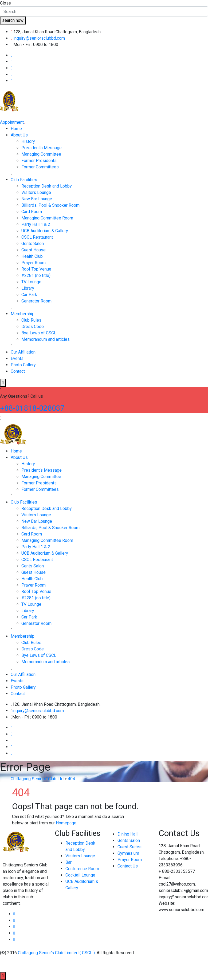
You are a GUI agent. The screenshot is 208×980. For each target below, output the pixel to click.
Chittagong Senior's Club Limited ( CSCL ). (57, 952)
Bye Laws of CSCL (38, 332)
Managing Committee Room (47, 218)
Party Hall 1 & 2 (35, 224)
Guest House (33, 249)
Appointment (12, 122)
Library (27, 288)
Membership (22, 313)
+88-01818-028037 (32, 408)
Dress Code (32, 326)
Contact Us (127, 866)
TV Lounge (31, 281)
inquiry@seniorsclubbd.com (39, 38)
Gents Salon (32, 243)
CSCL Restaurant (37, 237)
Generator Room (36, 301)
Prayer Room (33, 262)
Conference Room (82, 868)
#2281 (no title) (35, 275)
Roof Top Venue (36, 269)
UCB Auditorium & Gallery (44, 230)
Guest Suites (129, 846)
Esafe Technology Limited (88, 964)
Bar (68, 862)
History (28, 141)
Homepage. (66, 822)
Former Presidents (39, 160)
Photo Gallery (23, 364)
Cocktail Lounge (80, 875)
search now (12, 20)
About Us (19, 135)
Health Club (32, 256)
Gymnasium (128, 853)
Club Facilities (24, 179)
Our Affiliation (23, 352)
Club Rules (31, 320)
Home (16, 128)
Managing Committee (41, 154)
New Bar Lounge (36, 198)
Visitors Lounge (36, 192)
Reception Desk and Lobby (46, 186)
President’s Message (41, 147)
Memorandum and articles (45, 339)
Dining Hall (127, 834)
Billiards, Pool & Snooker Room (50, 205)
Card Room (31, 211)
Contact (18, 371)
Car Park (29, 294)
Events (17, 358)
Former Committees (40, 166)
